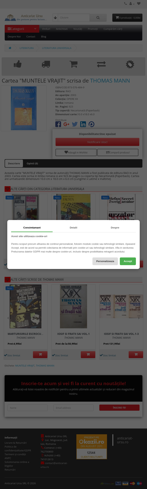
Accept (128, 261)
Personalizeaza (105, 261)
